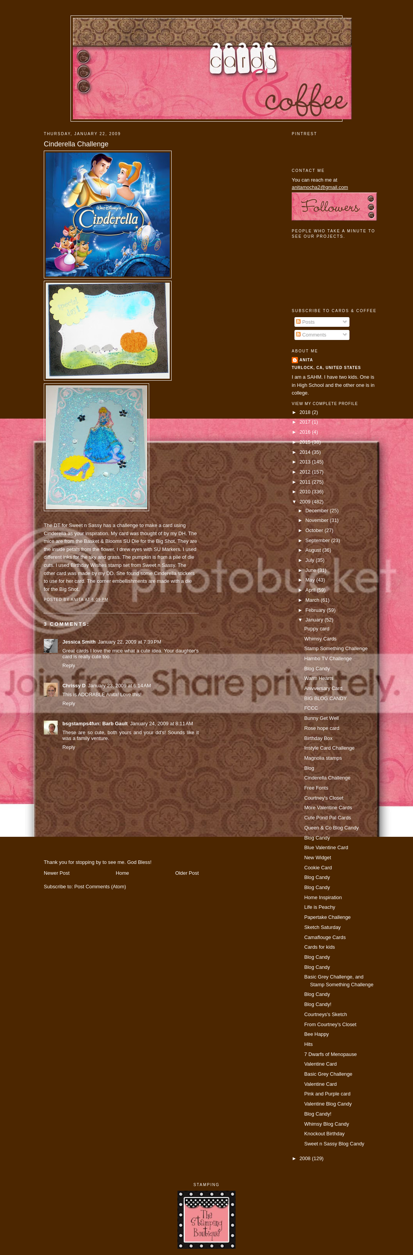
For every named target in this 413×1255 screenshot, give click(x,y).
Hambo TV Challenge (328, 658)
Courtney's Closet (323, 798)
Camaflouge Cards (325, 937)
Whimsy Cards (320, 639)
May (310, 580)
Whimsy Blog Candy (326, 1124)
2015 (305, 442)
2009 (305, 502)
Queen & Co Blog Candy (331, 828)
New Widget (317, 857)
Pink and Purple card (327, 1094)
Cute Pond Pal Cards (327, 818)
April (311, 590)
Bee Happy (316, 1034)
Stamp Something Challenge (336, 648)
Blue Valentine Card (326, 847)
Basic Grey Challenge (328, 1074)
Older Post (187, 873)
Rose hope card (321, 728)
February (316, 610)
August (313, 550)
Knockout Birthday (324, 1134)
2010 (305, 491)
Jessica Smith (79, 642)
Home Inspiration (323, 897)
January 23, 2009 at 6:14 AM (119, 685)
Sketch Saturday (322, 927)
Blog (309, 768)
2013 (305, 462)
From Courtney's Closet (330, 1024)
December (317, 510)
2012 (305, 472)
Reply (68, 665)
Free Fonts (316, 788)
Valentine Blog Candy (328, 1104)
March (312, 600)
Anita (306, 360)
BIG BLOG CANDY (325, 698)
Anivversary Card (323, 688)
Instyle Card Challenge (329, 748)
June (311, 570)
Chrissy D (74, 685)
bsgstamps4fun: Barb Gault (95, 723)
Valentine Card (320, 1064)
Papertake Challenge (327, 917)
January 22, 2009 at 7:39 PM (129, 642)
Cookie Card (318, 867)
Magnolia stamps (323, 758)
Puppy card (316, 629)
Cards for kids (319, 947)
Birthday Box (318, 738)
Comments (311, 335)
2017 (305, 422)
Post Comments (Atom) (100, 886)
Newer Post (56, 873)
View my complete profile (325, 404)
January (314, 620)
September (318, 540)
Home (122, 873)
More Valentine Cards (328, 807)
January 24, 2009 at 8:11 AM (161, 723)
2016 (305, 432)
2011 (305, 482)
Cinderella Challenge (76, 144)
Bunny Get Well (321, 718)
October (314, 530)
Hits (308, 1044)
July (310, 560)
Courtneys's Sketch (325, 1014)
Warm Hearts (318, 678)
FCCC (311, 708)
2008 (305, 1158)
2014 (305, 452)
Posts (305, 322)
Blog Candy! (317, 1004)
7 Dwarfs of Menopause (330, 1054)
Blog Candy (317, 668)
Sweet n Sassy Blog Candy (334, 1144)
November (317, 520)
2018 (305, 412)
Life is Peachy (319, 907)
